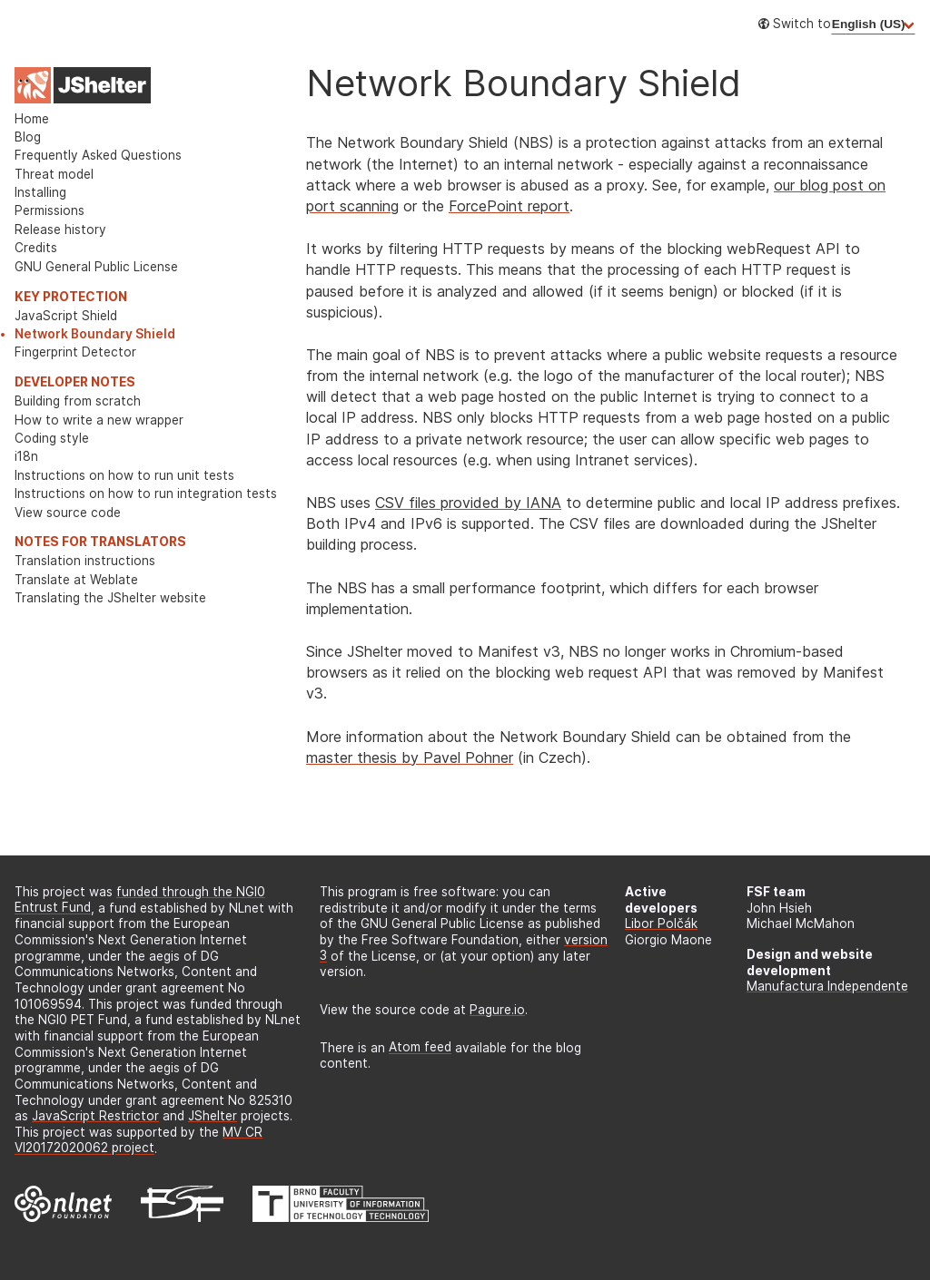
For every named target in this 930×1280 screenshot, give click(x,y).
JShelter (212, 1116)
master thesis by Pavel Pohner (409, 757)
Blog (28, 137)
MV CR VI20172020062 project (138, 1140)
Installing (40, 192)
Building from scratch (78, 401)
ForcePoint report (509, 206)
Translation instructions (85, 560)
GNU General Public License (96, 266)
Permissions (49, 210)
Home (32, 119)
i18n (26, 456)
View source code (68, 512)
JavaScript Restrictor (95, 1116)
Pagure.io (497, 1009)
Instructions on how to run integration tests (146, 493)
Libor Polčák (661, 923)
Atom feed (420, 1048)
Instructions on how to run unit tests (124, 475)
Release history (60, 229)
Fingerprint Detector (75, 352)
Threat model (54, 174)
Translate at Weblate (76, 579)
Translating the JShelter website (110, 598)
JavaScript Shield (66, 315)
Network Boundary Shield (95, 334)
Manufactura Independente (827, 986)
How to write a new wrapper (99, 420)
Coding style (52, 438)
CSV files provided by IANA (468, 502)
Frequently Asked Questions (98, 155)
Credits (36, 247)
